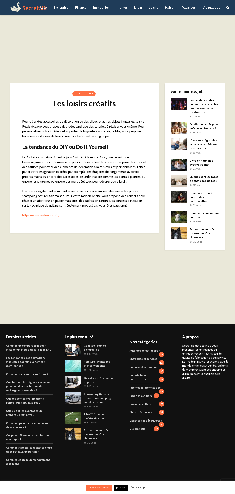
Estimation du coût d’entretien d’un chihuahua (202, 233)
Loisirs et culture (84, 93)
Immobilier (101, 7)
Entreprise (61, 7)
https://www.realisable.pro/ (40, 215)
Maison (170, 7)
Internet (121, 7)
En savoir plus (139, 487)
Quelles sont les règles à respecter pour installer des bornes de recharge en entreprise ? (28, 386)
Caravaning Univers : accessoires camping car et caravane (97, 398)
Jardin (138, 7)
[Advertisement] (117, 49)
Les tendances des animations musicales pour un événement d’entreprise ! (26, 362)
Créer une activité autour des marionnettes (201, 197)
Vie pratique (211, 7)
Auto (43, 7)
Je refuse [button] (120, 487)
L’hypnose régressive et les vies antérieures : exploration (204, 144)
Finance (80, 7)
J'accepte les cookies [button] (99, 487)
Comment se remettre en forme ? (27, 374)
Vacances (189, 7)
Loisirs (153, 7)
